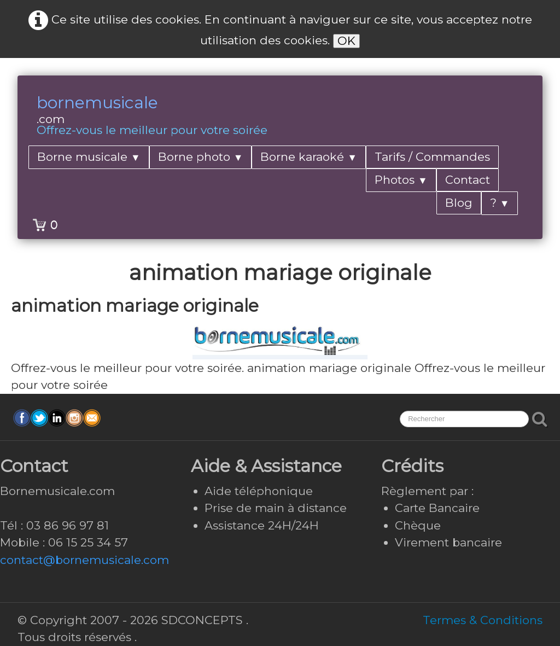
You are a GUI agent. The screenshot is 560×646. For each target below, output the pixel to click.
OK (346, 41)
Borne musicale (89, 157)
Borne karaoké (308, 157)
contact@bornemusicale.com (84, 560)
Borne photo (200, 157)
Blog (458, 202)
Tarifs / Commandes (432, 157)
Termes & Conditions (482, 620)
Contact (467, 180)
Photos (401, 180)
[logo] (152, 116)
